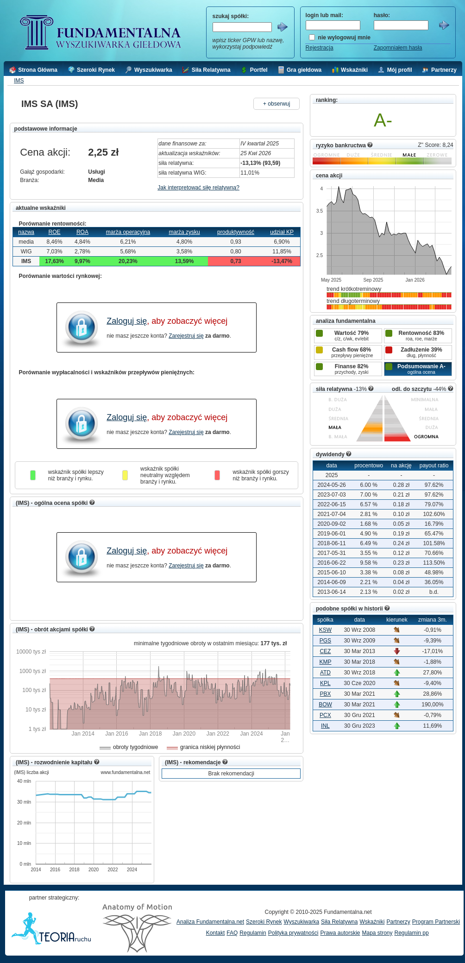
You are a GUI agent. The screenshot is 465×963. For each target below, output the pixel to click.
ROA (82, 232)
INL (325, 726)
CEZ (325, 651)
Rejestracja (319, 47)
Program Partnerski (436, 922)
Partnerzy (398, 922)
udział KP (282, 232)
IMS (19, 80)
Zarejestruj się (186, 336)
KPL (325, 683)
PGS (325, 640)
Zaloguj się (127, 321)
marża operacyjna (128, 232)
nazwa (26, 232)
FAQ (232, 933)
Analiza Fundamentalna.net (210, 922)
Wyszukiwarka (301, 922)
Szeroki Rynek (264, 922)
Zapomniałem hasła (398, 47)
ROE (55, 232)
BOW (325, 704)
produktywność (235, 232)
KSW (325, 630)
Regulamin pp (412, 933)
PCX (325, 715)
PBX (325, 694)
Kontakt (215, 933)
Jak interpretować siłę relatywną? (198, 187)
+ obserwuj (276, 104)
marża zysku (184, 232)
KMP (325, 662)
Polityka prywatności (293, 933)
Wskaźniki (371, 922)
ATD (325, 672)
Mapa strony (377, 933)
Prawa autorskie (340, 933)
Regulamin (252, 933)
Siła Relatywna (339, 922)
